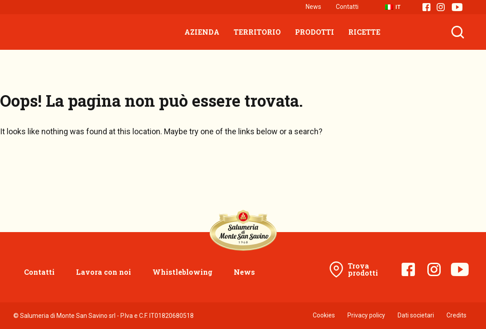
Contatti (347, 6)
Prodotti (314, 31)
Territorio (257, 31)
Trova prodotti (363, 269)
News (313, 6)
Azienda (201, 31)
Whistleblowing (182, 272)
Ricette (364, 31)
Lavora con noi (103, 272)
